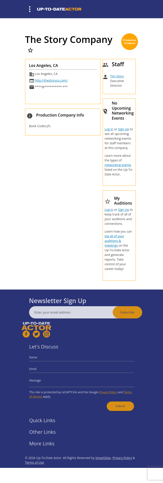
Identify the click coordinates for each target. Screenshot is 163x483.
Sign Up (123, 129)
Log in (108, 129)
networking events (117, 165)
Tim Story (117, 76)
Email (40, 370)
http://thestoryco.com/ (51, 80)
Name (40, 360)
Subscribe (135, 312)
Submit (114, 401)
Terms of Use (34, 470)
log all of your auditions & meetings (114, 241)
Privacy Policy (104, 390)
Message (42, 380)
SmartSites (103, 465)
